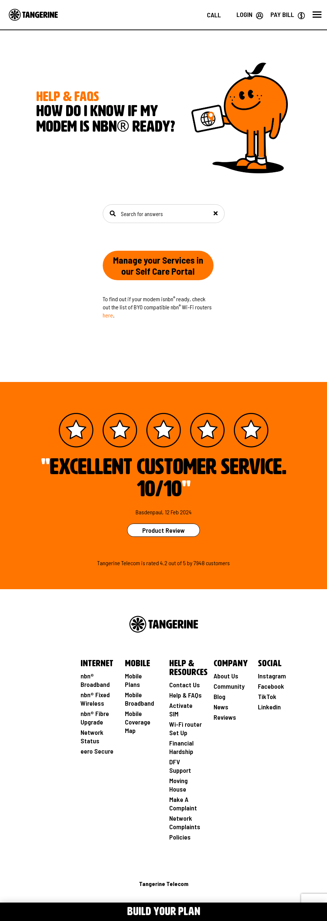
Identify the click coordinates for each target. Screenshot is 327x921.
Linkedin (269, 707)
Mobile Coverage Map (137, 721)
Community (229, 686)
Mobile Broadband (139, 699)
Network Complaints (184, 822)
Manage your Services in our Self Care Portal (158, 265)
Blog (219, 696)
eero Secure (97, 751)
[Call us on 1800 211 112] (214, 15)
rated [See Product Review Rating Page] (152, 562)
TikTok (267, 696)
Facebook (271, 686)
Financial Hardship (181, 747)
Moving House (178, 784)
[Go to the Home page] (33, 15)
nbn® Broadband (95, 680)
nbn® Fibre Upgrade (95, 717)
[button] (317, 15)
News (221, 707)
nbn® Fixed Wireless (95, 699)
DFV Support (180, 766)
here (108, 315)
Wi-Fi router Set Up (185, 728)
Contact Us (184, 685)
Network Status (92, 736)
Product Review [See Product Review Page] (163, 530)
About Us (226, 676)
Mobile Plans (133, 680)
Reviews (225, 717)
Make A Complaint (183, 803)
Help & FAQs (185, 695)
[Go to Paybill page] (287, 14)
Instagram (272, 676)
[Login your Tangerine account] (249, 14)
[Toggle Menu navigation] (33, 910)
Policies (180, 837)
